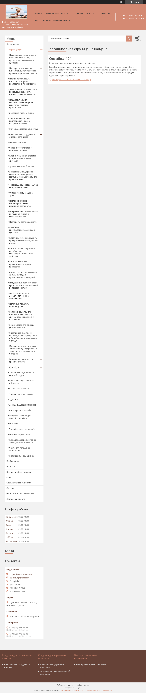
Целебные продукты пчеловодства (19, 305)
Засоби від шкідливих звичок (23, 404)
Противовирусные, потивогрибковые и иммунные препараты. (20, 203)
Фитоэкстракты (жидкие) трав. (21, 194)
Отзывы (10, 488)
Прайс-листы (12, 461)
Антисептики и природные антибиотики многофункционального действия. (22, 252)
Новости (10, 466)
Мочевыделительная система (23, 129)
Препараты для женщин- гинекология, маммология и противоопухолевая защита (23, 71)
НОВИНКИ (14, 423)
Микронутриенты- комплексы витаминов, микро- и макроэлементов (23, 214)
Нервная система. (18, 142)
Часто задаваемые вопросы (20, 493)
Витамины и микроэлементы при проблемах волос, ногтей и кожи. (23, 240)
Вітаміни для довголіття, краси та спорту (21, 360)
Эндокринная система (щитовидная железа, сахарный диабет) (20, 121)
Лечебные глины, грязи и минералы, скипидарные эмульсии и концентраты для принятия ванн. (23, 175)
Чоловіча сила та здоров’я (22, 429)
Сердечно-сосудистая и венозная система (20, 149)
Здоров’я (13, 399)
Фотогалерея (12, 44)
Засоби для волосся (19, 388)
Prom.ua (86, 685)
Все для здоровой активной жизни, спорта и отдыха (22, 441)
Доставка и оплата (83, 13)
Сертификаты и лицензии (18, 482)
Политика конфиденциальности (98, 690)
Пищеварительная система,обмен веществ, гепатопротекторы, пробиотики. (21, 103)
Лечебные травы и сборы (21, 113)
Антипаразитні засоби (20, 410)
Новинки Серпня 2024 (19, 434)
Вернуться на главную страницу (71, 79)
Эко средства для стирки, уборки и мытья (21, 326)
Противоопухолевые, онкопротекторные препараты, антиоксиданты (22, 81)
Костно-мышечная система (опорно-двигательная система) (22, 158)
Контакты (104, 13)
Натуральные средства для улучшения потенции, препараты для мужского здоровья (22, 59)
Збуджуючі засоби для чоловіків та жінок (20, 417)
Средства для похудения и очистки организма (22, 135)
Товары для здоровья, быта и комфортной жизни (23, 186)
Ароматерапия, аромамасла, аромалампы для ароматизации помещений (23, 275)
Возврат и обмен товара (57, 20)
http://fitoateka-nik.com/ (21, 574)
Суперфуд (14, 367)
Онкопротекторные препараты (91, 664)
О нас (36, 20)
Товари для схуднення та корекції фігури (21, 373)
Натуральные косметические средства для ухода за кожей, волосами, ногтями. (23, 285)
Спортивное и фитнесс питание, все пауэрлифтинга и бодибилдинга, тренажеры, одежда (23, 337)
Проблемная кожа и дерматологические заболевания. (19, 296)
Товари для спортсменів (21, 394)
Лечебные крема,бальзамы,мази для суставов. (22, 230)
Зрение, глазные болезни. (21, 166)
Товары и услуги (55, 13)
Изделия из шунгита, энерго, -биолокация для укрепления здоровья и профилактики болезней (23, 350)
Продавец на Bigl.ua (73, 687)
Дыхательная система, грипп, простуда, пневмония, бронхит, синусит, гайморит (23, 92)
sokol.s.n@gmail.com (19, 577)
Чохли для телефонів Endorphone (19, 449)
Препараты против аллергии (23, 222)
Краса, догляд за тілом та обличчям (21, 381)
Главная (37, 13)
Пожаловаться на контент (72, 690)
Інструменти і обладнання (22, 455)
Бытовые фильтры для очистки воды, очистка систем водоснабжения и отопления (21, 315)
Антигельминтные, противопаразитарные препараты (20, 264)
